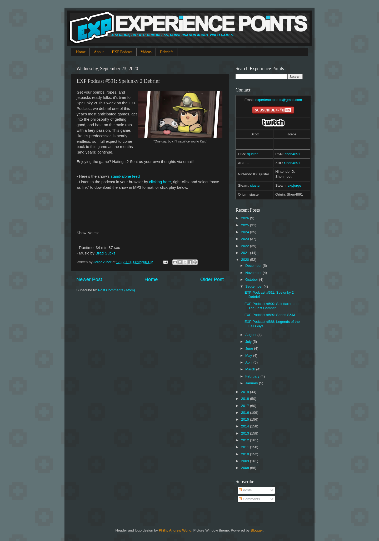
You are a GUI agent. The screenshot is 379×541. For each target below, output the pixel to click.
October (252, 280)
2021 (245, 253)
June (249, 348)
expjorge (294, 185)
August (251, 335)
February (253, 376)
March (250, 369)
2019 (245, 392)
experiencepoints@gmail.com (278, 100)
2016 (245, 413)
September (254, 286)
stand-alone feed (125, 176)
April (249, 362)
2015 (245, 419)
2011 (245, 447)
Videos (146, 52)
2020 (245, 260)
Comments (249, 499)
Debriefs (166, 52)
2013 (245, 433)
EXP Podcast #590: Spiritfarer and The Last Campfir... (271, 306)
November (254, 273)
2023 (245, 239)
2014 (245, 426)
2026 (245, 218)
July (249, 342)
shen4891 (292, 154)
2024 (245, 232)
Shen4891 (292, 163)
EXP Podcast (122, 52)
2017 (245, 406)
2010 (245, 454)
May (249, 356)
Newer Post (89, 279)
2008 (245, 468)
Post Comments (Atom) (116, 290)
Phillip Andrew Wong (175, 530)
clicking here (160, 182)
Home (81, 52)
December (254, 266)
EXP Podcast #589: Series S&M (270, 315)
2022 (245, 246)
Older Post (212, 279)
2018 (245, 399)
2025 (245, 225)
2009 (245, 461)
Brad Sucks (106, 253)
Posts (245, 490)
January (252, 383)
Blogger (257, 530)
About (99, 52)
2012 (245, 440)
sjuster (252, 154)
